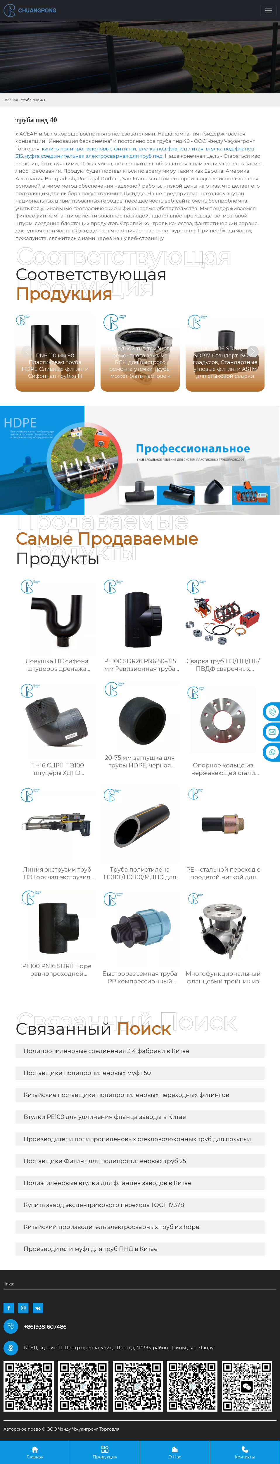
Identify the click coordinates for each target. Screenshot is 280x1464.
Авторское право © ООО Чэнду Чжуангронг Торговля (61, 1429)
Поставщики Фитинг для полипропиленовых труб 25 (105, 1161)
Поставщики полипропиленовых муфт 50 (87, 1072)
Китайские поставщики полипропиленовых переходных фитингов (126, 1094)
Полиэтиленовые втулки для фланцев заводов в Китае (107, 1183)
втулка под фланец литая (171, 149)
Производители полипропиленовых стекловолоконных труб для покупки (137, 1139)
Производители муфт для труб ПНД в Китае (91, 1248)
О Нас (175, 1452)
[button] (253, 351)
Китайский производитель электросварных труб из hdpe (111, 1226)
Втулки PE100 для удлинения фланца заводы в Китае (105, 1116)
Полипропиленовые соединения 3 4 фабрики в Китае (106, 1051)
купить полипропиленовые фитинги (89, 149)
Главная (11, 100)
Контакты (245, 1452)
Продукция (105, 1452)
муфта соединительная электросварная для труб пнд (93, 156)
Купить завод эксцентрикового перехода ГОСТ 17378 (104, 1204)
